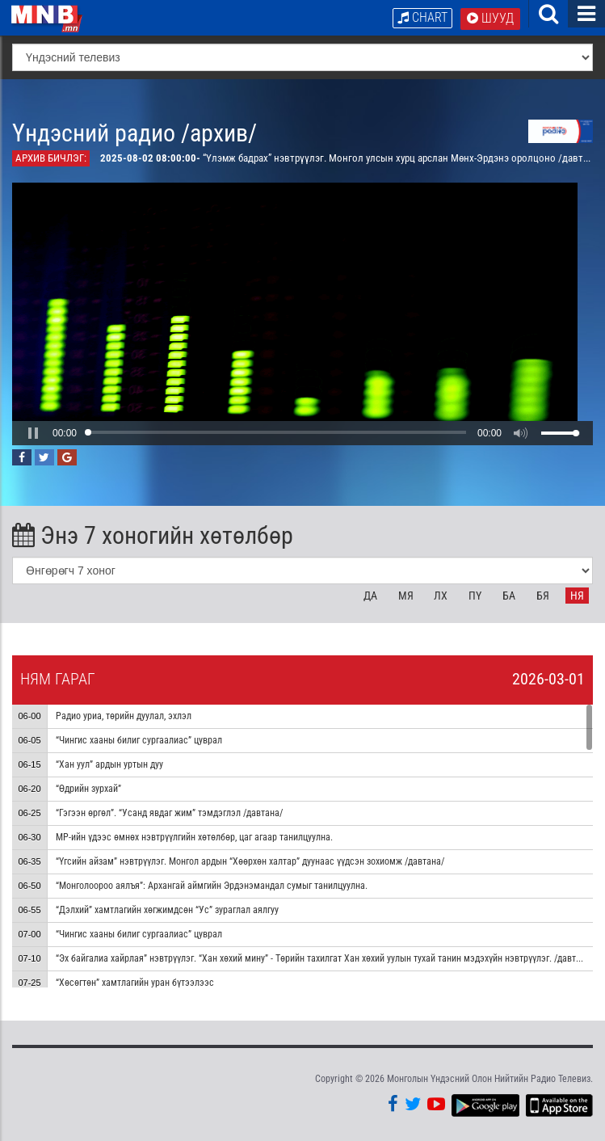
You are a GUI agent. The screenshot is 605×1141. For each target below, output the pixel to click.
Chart (422, 17)
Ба (508, 595)
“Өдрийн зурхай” (88, 788)
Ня (577, 595)
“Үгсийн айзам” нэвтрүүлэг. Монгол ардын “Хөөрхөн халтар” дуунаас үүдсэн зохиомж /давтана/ (250, 861)
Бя (542, 595)
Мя (406, 595)
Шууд (490, 18)
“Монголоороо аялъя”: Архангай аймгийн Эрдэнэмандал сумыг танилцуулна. (212, 885)
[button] (33, 433)
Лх (440, 595)
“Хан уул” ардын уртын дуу (109, 764)
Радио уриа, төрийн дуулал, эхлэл (123, 716)
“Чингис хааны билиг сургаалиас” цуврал (139, 740)
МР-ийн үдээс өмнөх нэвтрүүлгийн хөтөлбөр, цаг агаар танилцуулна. (194, 837)
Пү (474, 595)
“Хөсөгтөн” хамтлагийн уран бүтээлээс (135, 982)
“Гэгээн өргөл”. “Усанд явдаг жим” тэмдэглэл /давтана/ (169, 813)
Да (370, 595)
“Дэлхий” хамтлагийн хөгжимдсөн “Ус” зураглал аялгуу (167, 910)
